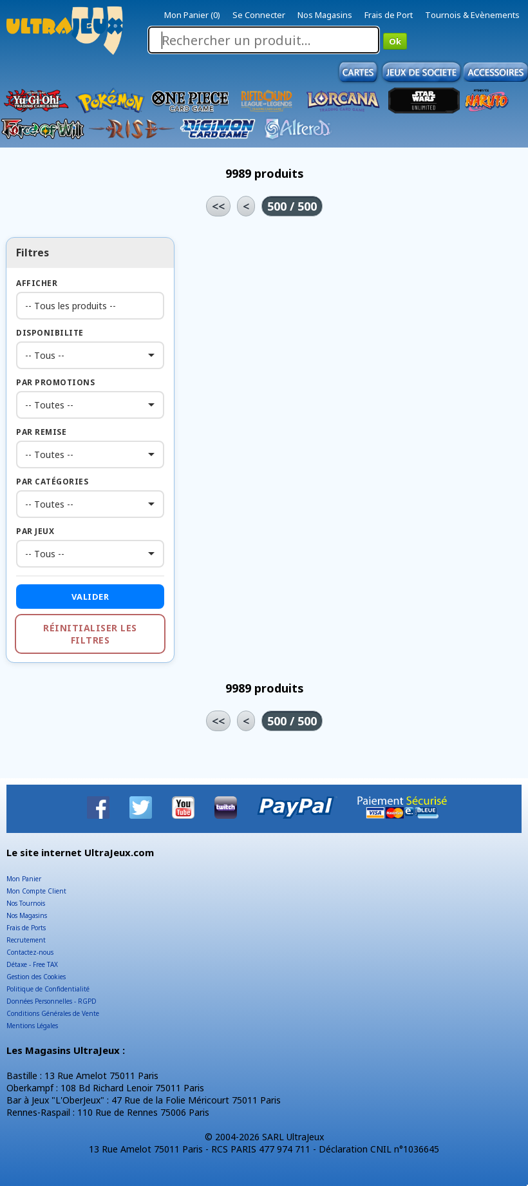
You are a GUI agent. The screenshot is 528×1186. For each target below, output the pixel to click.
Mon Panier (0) (192, 15)
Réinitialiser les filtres (90, 634)
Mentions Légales (32, 1025)
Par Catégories (52, 481)
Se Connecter (258, 15)
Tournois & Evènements (472, 15)
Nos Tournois (25, 903)
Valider (90, 596)
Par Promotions (55, 382)
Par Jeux (35, 531)
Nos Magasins (324, 15)
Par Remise (41, 431)
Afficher (36, 283)
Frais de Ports (26, 927)
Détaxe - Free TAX (32, 964)
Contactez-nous (29, 952)
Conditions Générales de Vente (52, 1013)
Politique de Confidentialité (48, 988)
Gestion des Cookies (36, 976)
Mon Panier (23, 878)
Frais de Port (388, 15)
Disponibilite (50, 332)
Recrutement (26, 939)
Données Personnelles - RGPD (51, 1001)
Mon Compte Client (36, 890)
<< (218, 206)
